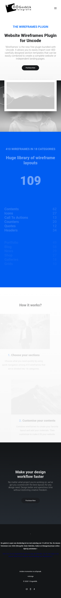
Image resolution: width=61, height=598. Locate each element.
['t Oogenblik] (30, 8)
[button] (55, 8)
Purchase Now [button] (30, 68)
